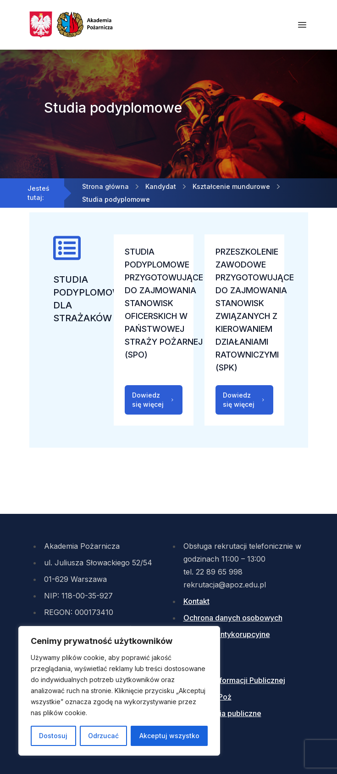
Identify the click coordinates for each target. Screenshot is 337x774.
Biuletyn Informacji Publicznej (234, 680)
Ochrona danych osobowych (232, 617)
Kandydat (160, 186)
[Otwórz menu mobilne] (302, 24)
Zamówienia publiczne (222, 713)
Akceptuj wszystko (169, 736)
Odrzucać (103, 736)
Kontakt (196, 601)
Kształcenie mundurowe (231, 186)
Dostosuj (53, 736)
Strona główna (105, 186)
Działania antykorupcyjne (226, 634)
